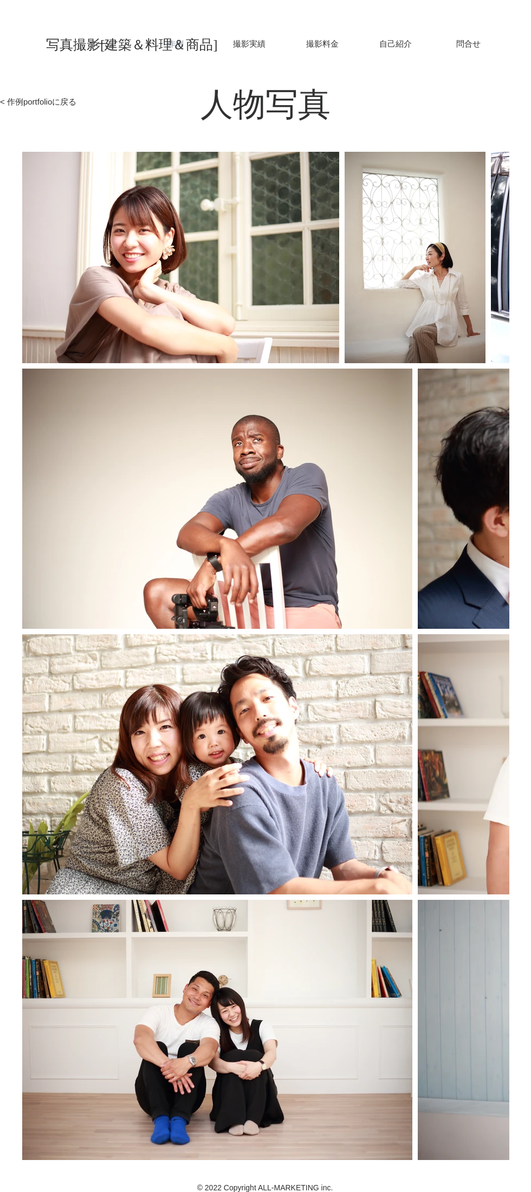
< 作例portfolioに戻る (38, 101)
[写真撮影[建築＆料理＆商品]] (142, 44)
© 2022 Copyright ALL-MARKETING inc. (265, 1187)
